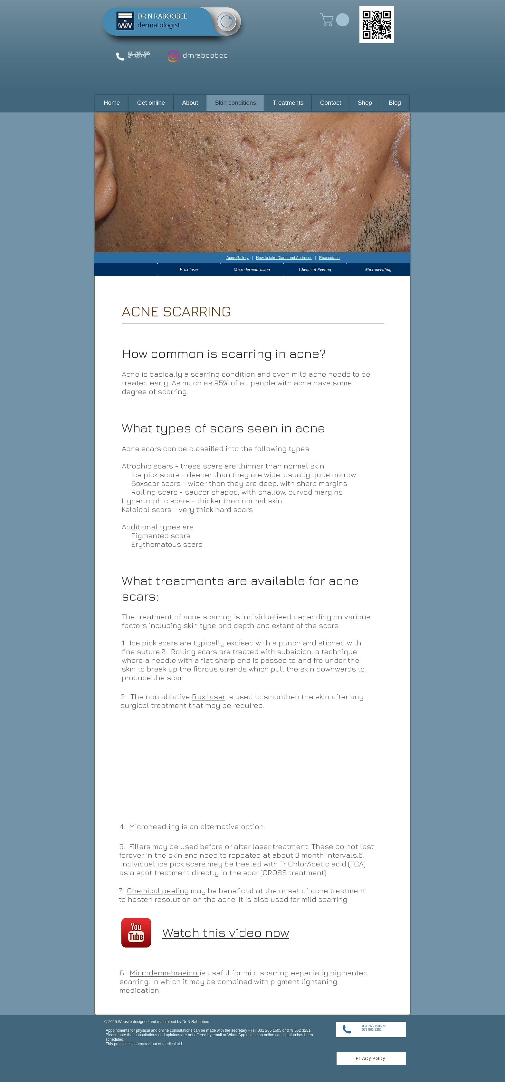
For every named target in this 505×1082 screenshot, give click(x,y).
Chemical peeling (158, 890)
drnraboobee (205, 55)
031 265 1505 (139, 53)
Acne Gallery (237, 258)
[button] (336, 19)
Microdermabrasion (164, 972)
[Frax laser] (189, 269)
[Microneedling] (378, 269)
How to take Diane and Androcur (284, 258)
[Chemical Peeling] (315, 269)
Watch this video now (225, 932)
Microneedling (154, 826)
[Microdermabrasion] (251, 269)
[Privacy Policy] (371, 1058)
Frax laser (208, 696)
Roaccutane (329, 258)
